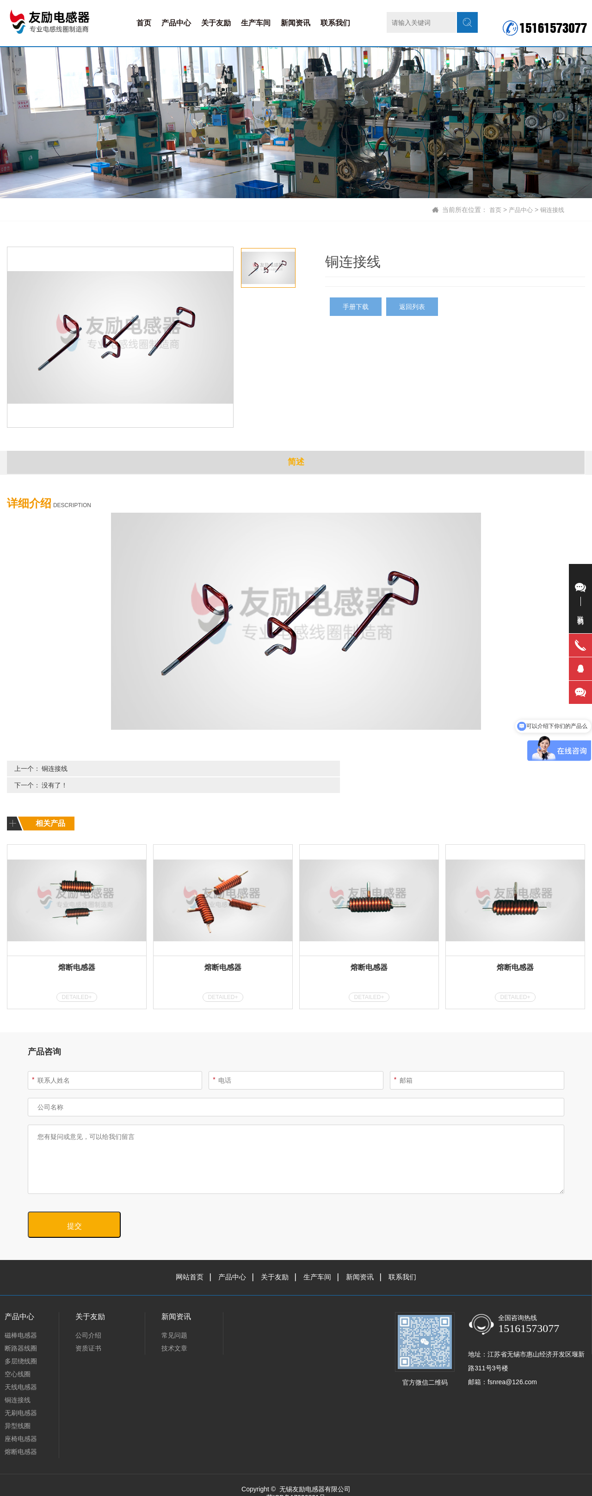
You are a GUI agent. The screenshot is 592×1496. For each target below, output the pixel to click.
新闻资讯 (295, 23)
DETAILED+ (77, 980)
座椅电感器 (21, 1421)
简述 (296, 463)
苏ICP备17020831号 (296, 1480)
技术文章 (174, 1331)
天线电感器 (21, 1370)
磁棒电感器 (21, 1318)
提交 (74, 1209)
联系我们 (335, 23)
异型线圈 (18, 1408)
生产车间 (256, 23)
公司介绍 (88, 1318)
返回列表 (412, 306)
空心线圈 (18, 1357)
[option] (120, 337)
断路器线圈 (21, 1331)
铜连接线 (551, 209)
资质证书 (88, 1331)
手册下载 (356, 306)
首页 (143, 23)
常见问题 (174, 1318)
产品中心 (176, 23)
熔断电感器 (76, 950)
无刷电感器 (21, 1395)
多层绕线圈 (21, 1344)
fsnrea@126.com (512, 1365)
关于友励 (216, 23)
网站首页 (185, 1260)
